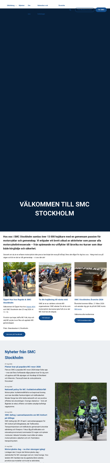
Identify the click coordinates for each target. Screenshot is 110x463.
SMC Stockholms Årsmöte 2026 (89, 299)
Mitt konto (78, 309)
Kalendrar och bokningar (47, 4)
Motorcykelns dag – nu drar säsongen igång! (26, 449)
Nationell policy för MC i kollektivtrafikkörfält (26, 390)
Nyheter (23, 4)
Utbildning (13, 4)
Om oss (32, 4)
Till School (46, 318)
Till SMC (101, 4)
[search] (70, 4)
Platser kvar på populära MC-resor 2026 (24, 367)
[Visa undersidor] (16, 4)
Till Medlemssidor (84, 4)
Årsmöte (62, 4)
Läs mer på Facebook (15, 334)
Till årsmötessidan (85, 320)
